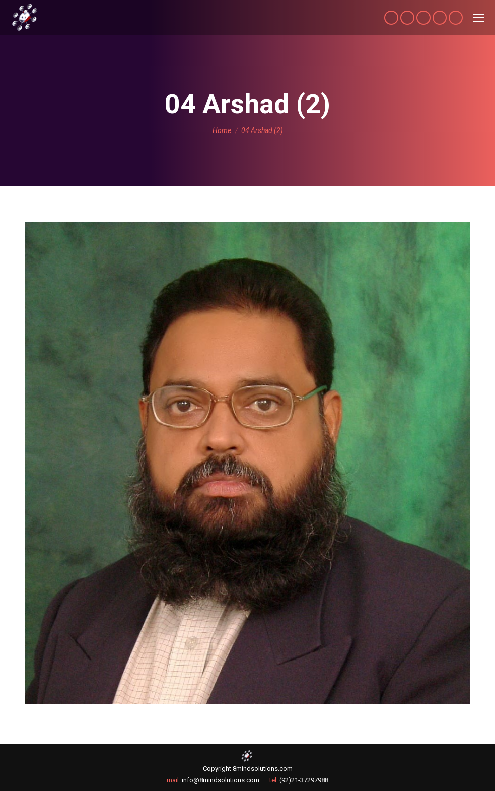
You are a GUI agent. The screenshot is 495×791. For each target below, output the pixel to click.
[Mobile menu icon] (479, 18)
